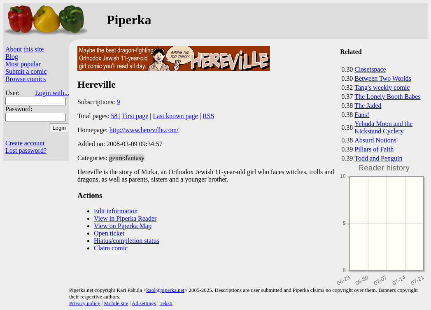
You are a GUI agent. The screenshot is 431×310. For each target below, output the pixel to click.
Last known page (175, 115)
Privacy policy (84, 303)
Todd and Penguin (378, 158)
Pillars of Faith (374, 149)
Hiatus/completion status (126, 240)
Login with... (52, 92)
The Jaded (367, 105)
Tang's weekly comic (382, 87)
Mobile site (116, 303)
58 (115, 115)
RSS (208, 115)
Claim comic (111, 248)
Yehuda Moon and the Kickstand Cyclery (383, 127)
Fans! (361, 114)
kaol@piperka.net (165, 290)
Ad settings (144, 303)
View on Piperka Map (122, 225)
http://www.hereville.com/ (144, 129)
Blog (11, 56)
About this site (24, 49)
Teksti (166, 303)
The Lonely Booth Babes (387, 96)
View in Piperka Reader (125, 218)
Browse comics (25, 78)
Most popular (23, 64)
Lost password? (26, 150)
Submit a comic (26, 71)
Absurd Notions (375, 140)
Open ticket (109, 233)
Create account (25, 143)
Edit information (115, 210)
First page (135, 115)
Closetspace (370, 69)
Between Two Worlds (382, 78)
